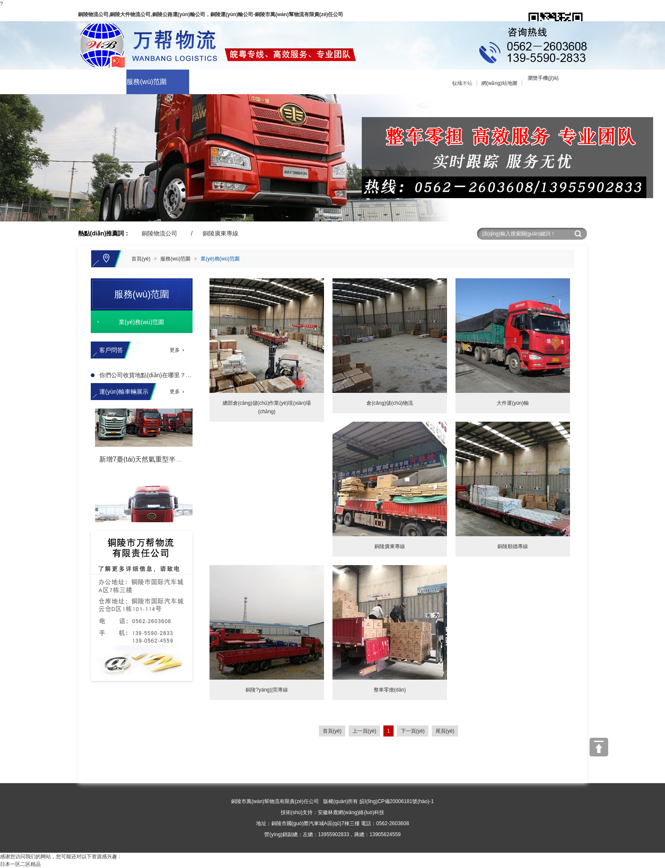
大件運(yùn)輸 (512, 403)
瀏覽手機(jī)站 (543, 78)
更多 (175, 350)
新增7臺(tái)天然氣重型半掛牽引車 (151, 460)
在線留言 (328, 81)
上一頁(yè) (364, 731)
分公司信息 (457, 81)
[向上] (599, 747)
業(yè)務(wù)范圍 (220, 259)
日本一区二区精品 (20, 864)
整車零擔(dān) (390, 690)
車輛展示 (202, 81)
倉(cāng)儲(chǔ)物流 (389, 403)
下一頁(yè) (413, 731)
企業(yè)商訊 (271, 81)
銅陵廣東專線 (220, 233)
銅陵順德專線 (512, 546)
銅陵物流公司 (159, 233)
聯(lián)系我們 (398, 81)
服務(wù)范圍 (146, 81)
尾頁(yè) (445, 731)
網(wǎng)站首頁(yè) (30, 81)
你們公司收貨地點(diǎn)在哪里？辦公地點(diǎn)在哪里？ (174, 375)
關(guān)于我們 (87, 81)
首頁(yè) (141, 259)
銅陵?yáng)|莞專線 (267, 690)
